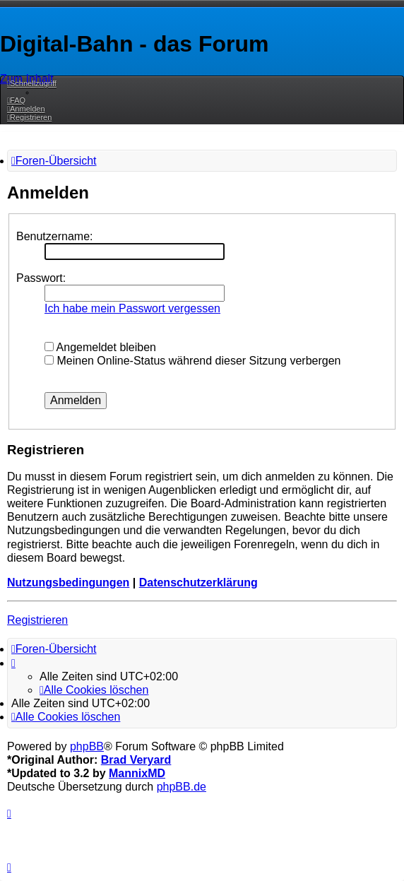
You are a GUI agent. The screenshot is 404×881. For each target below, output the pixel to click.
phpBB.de (181, 787)
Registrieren (37, 620)
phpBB (87, 746)
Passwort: (41, 278)
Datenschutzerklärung (198, 583)
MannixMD (137, 773)
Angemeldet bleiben (100, 347)
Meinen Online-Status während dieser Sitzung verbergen (192, 361)
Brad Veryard (136, 760)
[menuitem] (16, 100)
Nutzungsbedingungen (68, 583)
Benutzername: (54, 236)
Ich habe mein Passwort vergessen (132, 308)
